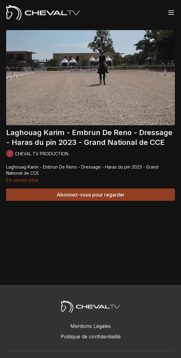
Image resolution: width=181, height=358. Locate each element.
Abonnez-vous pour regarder (91, 195)
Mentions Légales (90, 326)
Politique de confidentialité (91, 336)
